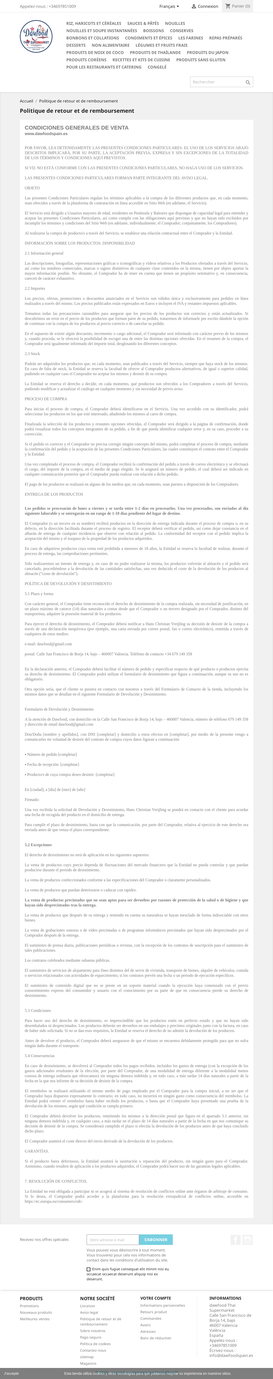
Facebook (236, 1240)
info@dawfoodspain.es (231, 1355)
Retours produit (153, 1311)
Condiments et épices (148, 38)
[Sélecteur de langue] (170, 7)
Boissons (153, 30)
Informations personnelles (162, 1305)
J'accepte (11, 1373)
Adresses (148, 1331)
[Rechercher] (221, 82)
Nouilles (175, 23)
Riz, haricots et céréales (93, 23)
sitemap (87, 1356)
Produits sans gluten (201, 60)
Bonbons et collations (92, 38)
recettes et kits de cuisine (141, 60)
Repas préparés (225, 38)
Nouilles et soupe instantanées (101, 30)
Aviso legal (89, 1312)
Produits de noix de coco (95, 52)
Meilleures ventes (35, 1318)
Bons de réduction (155, 1338)
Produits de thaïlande (155, 52)
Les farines (190, 38)
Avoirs (145, 1325)
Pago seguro (90, 1337)
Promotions (29, 1305)
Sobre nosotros (92, 1330)
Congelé (157, 67)
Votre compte (155, 1298)
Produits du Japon (208, 52)
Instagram (248, 1240)
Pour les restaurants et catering (104, 67)
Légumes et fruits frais (162, 45)
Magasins (88, 1363)
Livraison (87, 1305)
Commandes (150, 1318)
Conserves (181, 30)
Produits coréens (86, 60)
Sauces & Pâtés (143, 23)
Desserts (76, 45)
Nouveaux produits (36, 1312)
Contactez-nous (93, 1350)
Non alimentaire (111, 45)
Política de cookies (95, 1343)
